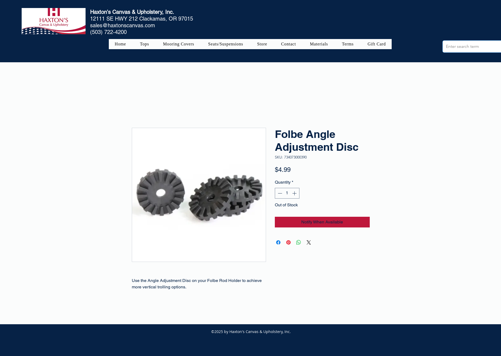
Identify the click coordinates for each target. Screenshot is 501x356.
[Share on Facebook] (278, 242)
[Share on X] (309, 242)
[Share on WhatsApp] (298, 242)
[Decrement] (279, 193)
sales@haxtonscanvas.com (122, 25)
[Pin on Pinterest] (288, 242)
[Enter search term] (473, 46)
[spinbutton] (287, 193)
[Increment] (295, 193)
